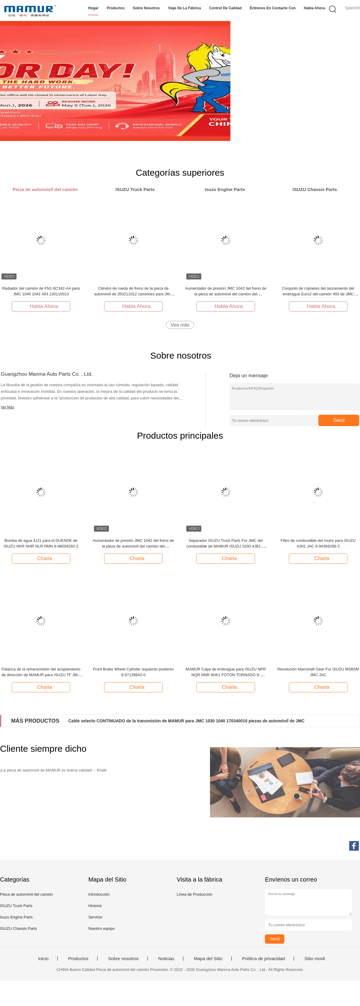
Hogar (93, 8)
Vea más (180, 324)
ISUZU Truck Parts (16, 905)
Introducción (99, 894)
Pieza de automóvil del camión (26, 894)
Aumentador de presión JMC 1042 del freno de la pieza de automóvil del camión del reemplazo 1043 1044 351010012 (225, 294)
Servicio (95, 917)
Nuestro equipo (101, 928)
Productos (115, 8)
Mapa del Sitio (208, 959)
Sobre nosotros (146, 8)
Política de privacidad (263, 959)
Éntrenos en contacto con (273, 8)
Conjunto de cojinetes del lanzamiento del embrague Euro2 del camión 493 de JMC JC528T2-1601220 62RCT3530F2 (318, 294)
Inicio (43, 959)
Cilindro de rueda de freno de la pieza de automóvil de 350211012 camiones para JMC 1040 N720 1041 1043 (133, 294)
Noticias (166, 959)
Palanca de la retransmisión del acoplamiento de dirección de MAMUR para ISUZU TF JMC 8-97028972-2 (41, 675)
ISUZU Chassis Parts (18, 928)
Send (338, 420)
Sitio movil (314, 959)
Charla (41, 558)
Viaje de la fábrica (184, 8)
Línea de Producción (194, 894)
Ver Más (7, 407)
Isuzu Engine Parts (16, 917)
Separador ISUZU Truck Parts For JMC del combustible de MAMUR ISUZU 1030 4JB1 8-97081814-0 (226, 546)
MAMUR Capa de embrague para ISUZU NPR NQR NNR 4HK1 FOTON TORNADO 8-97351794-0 (226, 675)
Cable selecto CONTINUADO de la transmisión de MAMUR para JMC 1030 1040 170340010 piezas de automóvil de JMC (186, 720)
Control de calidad (225, 8)
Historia (94, 905)
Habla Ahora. (315, 8)
